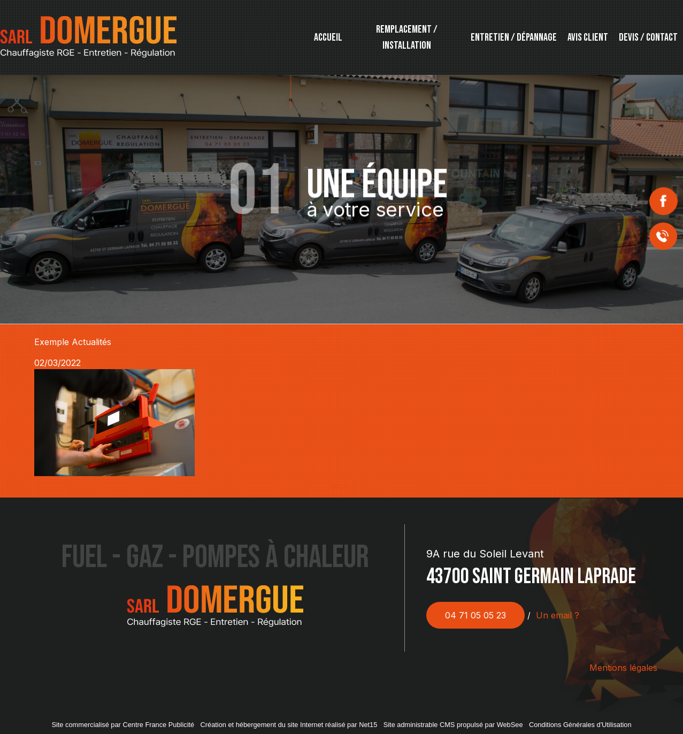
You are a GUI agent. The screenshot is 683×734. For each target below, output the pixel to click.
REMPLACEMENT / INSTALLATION (407, 37)
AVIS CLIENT (587, 37)
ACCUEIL (328, 37)
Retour (341, 485)
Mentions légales (623, 667)
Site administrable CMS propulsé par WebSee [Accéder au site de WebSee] (453, 725)
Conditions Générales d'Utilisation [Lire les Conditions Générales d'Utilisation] (580, 725)
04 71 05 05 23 (475, 615)
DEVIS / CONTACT (648, 37)
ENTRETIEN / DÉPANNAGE (514, 37)
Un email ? (557, 615)
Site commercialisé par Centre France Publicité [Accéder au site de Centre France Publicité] (122, 725)
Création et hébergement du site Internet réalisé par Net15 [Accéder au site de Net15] (289, 725)
